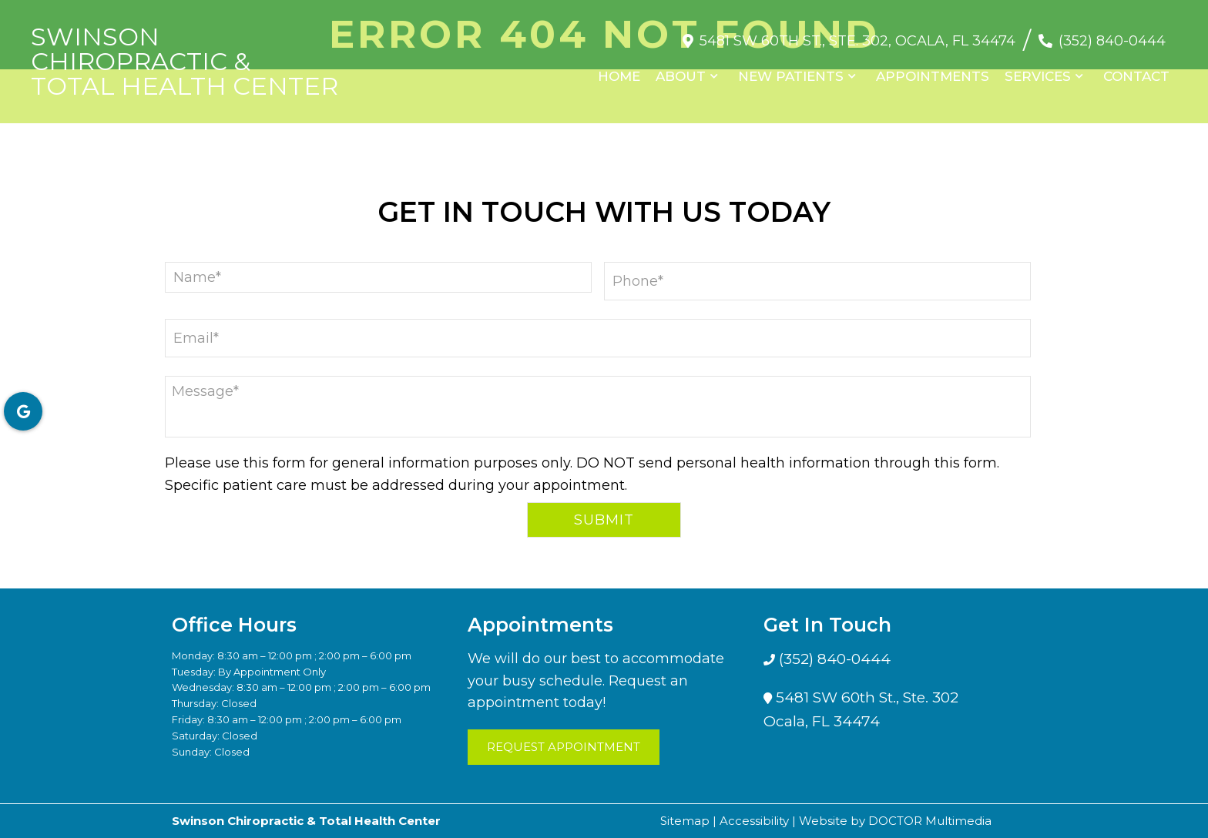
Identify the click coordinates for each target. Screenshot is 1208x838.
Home (619, 76)
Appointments (932, 76)
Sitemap (685, 820)
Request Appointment (563, 746)
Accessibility (754, 820)
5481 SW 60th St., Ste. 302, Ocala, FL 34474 (857, 40)
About (681, 76)
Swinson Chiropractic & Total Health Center (184, 62)
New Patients (791, 76)
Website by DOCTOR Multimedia (895, 820)
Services (1038, 76)
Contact (1136, 76)
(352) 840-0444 (1112, 40)
